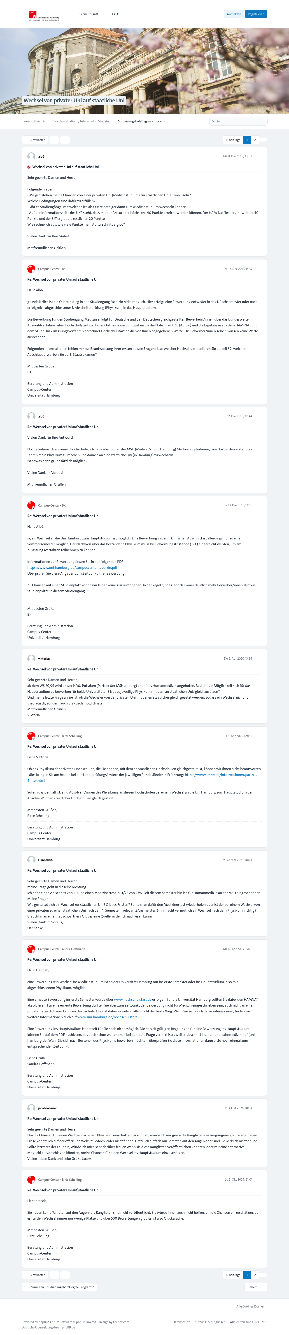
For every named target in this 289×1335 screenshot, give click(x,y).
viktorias (44, 658)
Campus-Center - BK (51, 269)
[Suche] (255, 121)
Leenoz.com (121, 1322)
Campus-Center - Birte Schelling (60, 736)
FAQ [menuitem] (112, 14)
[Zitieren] (258, 156)
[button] (263, 140)
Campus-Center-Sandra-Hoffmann (61, 949)
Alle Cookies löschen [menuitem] (248, 1306)
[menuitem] (87, 14)
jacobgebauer (47, 1108)
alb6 (41, 156)
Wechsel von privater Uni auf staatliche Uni (65, 167)
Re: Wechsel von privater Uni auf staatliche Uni (63, 279)
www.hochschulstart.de (132, 999)
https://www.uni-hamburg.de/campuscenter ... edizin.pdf (72, 567)
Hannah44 (45, 860)
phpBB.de (68, 1327)
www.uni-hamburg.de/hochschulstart (107, 1017)
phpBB (43, 1322)
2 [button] (255, 140)
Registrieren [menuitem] (256, 14)
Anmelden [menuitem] (234, 14)
